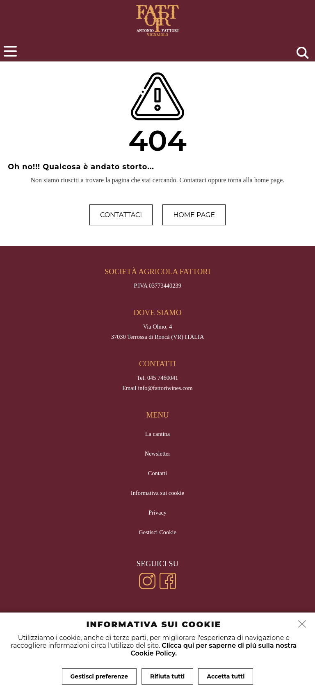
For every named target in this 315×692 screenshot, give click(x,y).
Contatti (157, 473)
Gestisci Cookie (157, 532)
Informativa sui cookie (157, 493)
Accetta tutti (225, 676)
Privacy (157, 512)
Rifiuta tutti (167, 676)
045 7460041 (162, 377)
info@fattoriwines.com (165, 388)
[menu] (10, 51)
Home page (194, 215)
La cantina (157, 434)
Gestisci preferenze (99, 676)
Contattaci (121, 215)
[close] (302, 624)
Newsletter (157, 453)
